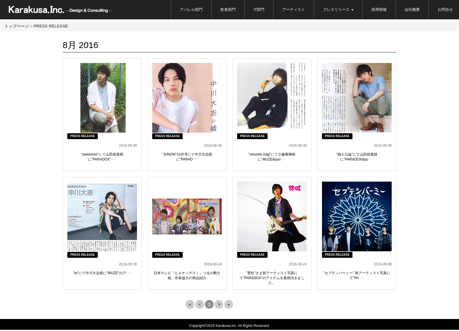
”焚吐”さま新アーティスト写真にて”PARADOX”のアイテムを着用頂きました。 (271, 278)
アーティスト (293, 9)
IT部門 (259, 9)
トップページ (16, 26)
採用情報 (379, 9)
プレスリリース (338, 9)
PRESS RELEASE (82, 136)
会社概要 (412, 9)
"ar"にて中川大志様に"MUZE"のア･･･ (102, 273)
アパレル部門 (191, 9)
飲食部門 (228, 9)
